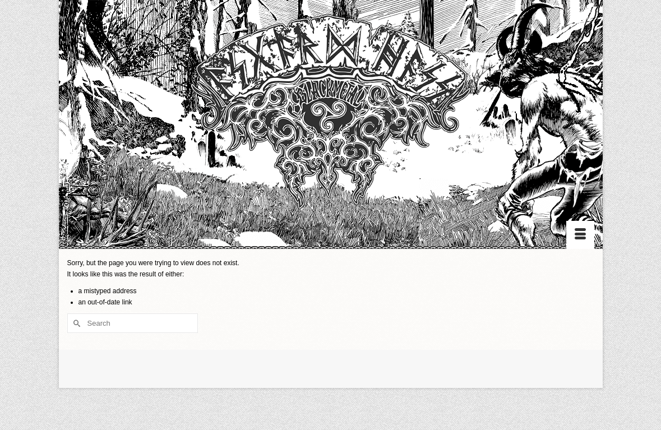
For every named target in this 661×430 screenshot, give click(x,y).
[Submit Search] (75, 323)
